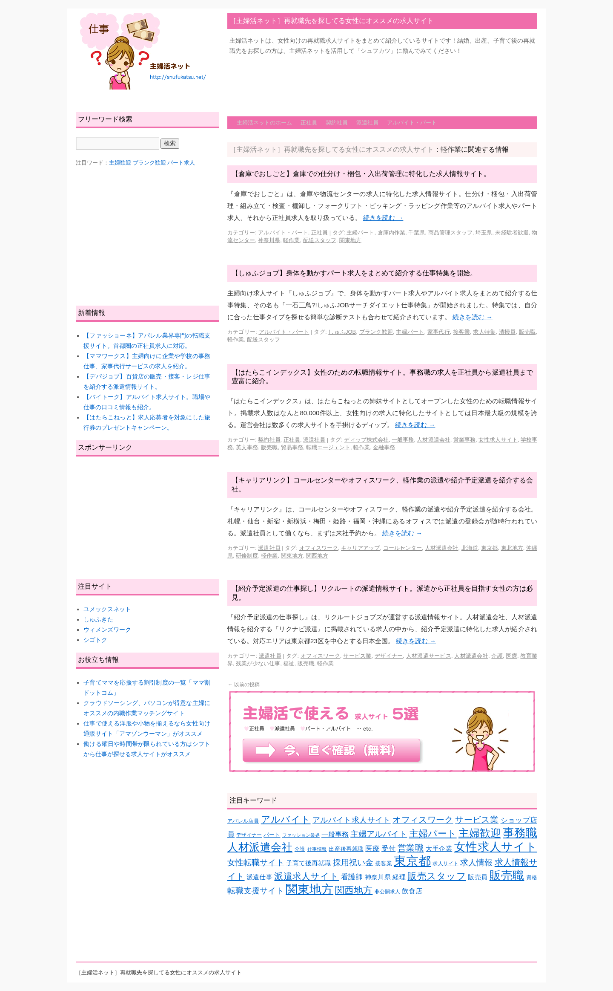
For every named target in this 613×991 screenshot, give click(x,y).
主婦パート (360, 232)
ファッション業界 (301, 835)
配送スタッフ (319, 240)
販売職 (527, 332)
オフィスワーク (318, 548)
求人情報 (476, 862)
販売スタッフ (436, 876)
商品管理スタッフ (450, 232)
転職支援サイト (255, 890)
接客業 (461, 332)
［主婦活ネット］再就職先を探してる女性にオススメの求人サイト (331, 20)
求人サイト (445, 863)
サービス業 (357, 656)
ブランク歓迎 (376, 332)
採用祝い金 (353, 862)
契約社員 (337, 122)
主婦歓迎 (479, 833)
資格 (531, 877)
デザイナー (389, 656)
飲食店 (412, 891)
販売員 (477, 877)
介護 (497, 656)
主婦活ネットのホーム (264, 122)
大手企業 (439, 848)
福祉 (288, 663)
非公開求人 (387, 891)
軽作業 (291, 240)
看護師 (352, 877)
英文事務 (247, 447)
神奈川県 (269, 240)
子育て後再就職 (308, 863)
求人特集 (484, 332)
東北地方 (512, 548)
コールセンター (402, 548)
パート (272, 835)
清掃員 (507, 332)
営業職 (411, 847)
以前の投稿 (244, 685)
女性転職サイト (255, 862)
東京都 (489, 548)
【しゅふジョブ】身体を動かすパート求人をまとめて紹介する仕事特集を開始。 (354, 273)
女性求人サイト (497, 439)
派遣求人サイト (306, 876)
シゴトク (95, 639)
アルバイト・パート (412, 122)
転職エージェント (328, 447)
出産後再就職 (346, 849)
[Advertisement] (382, 81)
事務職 (520, 832)
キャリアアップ (360, 548)
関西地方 (317, 555)
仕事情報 (317, 849)
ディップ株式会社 (366, 439)
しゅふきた (98, 619)
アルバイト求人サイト (351, 820)
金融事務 (384, 447)
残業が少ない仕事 (258, 663)
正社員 (309, 122)
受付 (388, 848)
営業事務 (464, 439)
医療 (511, 656)
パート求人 (181, 162)
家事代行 (438, 332)
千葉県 (416, 232)
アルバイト (286, 819)
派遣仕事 (259, 877)
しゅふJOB (342, 332)
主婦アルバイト (378, 833)
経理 (399, 877)
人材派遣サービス (428, 656)
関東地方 (350, 240)
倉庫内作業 (391, 232)
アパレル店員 (243, 820)
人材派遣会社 (433, 439)
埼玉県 (484, 232)
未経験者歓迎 (511, 232)
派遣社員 (367, 122)
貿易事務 (292, 447)
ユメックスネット (107, 609)
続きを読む (383, 217)
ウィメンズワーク (107, 629)
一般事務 (403, 439)
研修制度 (247, 555)
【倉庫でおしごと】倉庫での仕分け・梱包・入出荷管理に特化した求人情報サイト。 (361, 173)
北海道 (469, 548)
